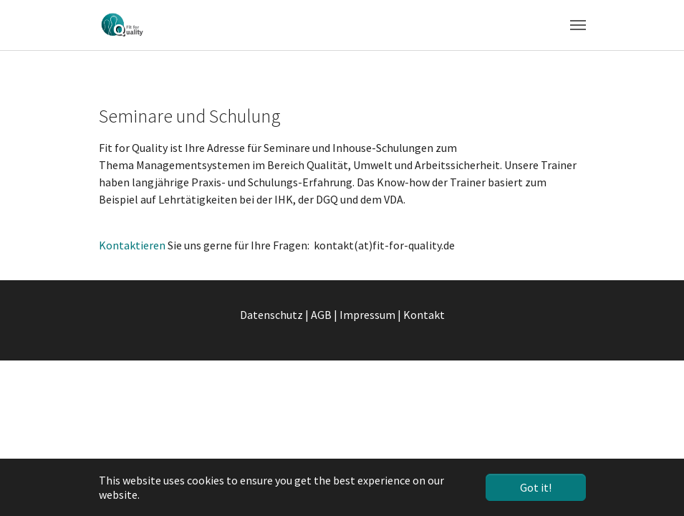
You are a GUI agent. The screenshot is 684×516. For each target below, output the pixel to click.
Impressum (367, 314)
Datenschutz (271, 314)
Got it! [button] (535, 487)
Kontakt (424, 314)
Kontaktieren (133, 245)
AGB (321, 314)
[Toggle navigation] (578, 25)
